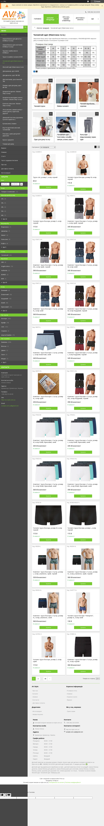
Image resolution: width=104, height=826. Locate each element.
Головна (37, 19)
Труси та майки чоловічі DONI (12, 57)
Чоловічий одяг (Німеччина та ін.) (13, 62)
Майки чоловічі (62, 106)
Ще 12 (5, 310)
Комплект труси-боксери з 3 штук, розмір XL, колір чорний (82, 660)
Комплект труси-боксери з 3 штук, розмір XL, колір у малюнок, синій (48, 617)
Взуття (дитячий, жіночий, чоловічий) (11, 129)
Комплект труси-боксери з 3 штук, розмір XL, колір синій (48, 310)
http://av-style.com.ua (8, 400)
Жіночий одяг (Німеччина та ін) (13, 67)
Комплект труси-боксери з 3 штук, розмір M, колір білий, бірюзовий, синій (48, 441)
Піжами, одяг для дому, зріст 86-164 (12, 86)
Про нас (4, 164)
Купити (48, 187)
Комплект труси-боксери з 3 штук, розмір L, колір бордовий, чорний (82, 354)
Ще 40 (5, 282)
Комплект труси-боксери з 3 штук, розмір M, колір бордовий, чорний (82, 310)
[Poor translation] (7, 795)
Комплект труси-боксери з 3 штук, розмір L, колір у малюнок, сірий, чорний (48, 573)
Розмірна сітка (72, 691)
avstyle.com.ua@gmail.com (10, 406)
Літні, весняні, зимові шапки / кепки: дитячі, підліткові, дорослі (12, 111)
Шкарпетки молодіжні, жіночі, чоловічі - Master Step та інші (13, 98)
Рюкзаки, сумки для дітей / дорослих (12, 135)
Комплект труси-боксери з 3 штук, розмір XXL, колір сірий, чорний (48, 266)
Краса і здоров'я (8, 140)
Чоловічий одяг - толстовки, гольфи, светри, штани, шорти (65, 137)
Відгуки (3, 148)
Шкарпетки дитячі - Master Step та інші (12, 92)
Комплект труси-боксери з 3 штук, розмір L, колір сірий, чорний (82, 222)
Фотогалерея (5, 173)
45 (45, 679)
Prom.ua (62, 778)
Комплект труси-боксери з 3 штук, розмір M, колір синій (82, 266)
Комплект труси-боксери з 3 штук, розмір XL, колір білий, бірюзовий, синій (48, 485)
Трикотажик (71, 711)
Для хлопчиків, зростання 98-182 (12, 80)
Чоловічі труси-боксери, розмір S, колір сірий (47, 660)
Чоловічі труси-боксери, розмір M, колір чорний (81, 178)
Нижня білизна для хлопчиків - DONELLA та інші (13, 46)
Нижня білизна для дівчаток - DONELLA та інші (12, 40)
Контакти (36, 700)
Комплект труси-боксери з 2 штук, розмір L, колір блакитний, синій (48, 354)
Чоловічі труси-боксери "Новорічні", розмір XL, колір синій (80, 617)
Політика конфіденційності (73, 782)
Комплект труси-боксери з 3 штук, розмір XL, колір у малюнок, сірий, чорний (82, 573)
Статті (3, 156)
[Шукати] (25, 27)
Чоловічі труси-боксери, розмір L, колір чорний (81, 529)
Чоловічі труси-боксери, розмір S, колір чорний (47, 222)
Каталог (4, 35)
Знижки (35, 697)
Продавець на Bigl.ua (52, 780)
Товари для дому (8, 144)
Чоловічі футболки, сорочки (87, 105)
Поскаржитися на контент (56, 782)
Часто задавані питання (9, 160)
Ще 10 (5, 219)
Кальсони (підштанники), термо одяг (88, 137)
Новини (3, 152)
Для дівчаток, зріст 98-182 (11, 75)
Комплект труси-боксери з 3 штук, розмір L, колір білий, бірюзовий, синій (82, 441)
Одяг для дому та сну (42, 139)
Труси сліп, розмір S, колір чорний (45, 177)
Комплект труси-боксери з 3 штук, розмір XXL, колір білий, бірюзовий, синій (82, 485)
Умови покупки (38, 714)
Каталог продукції (50, 19)
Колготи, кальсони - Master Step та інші (12, 104)
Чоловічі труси (39, 106)
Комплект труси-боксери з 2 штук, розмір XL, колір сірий (48, 397)
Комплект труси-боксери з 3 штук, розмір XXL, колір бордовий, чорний (82, 397)
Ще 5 (4, 247)
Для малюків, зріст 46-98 (11, 71)
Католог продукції (43, 28)
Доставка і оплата (7, 169)
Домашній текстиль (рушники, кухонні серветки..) (13, 118)
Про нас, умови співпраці (66, 18)
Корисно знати (72, 697)
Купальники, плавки (9, 124)
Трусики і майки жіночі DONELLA (10, 52)
